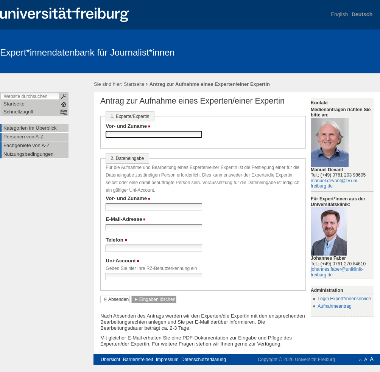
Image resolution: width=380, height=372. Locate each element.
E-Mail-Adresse (124, 219)
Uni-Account (120, 261)
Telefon (114, 240)
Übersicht (110, 359)
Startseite (134, 84)
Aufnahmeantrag (335, 306)
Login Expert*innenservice (344, 298)
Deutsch (362, 14)
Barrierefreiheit (138, 359)
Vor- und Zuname (126, 126)
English (339, 14)
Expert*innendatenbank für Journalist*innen (87, 52)
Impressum (167, 359)
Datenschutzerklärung (203, 359)
